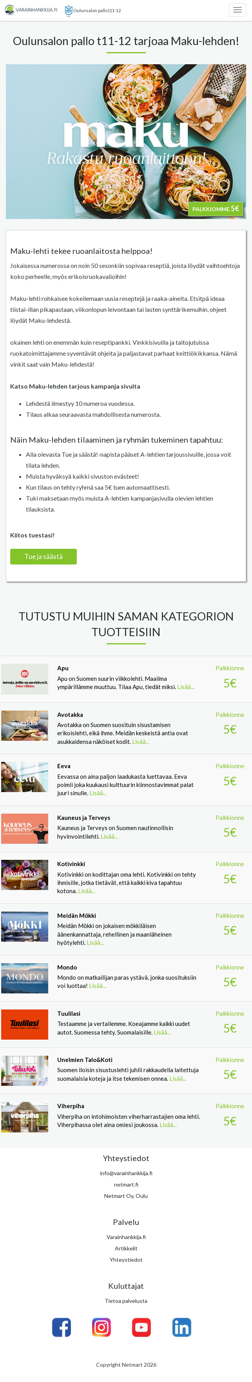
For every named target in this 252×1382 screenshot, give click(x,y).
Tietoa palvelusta (126, 1300)
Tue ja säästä (43, 556)
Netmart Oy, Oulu (126, 1195)
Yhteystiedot (126, 1259)
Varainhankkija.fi (126, 1237)
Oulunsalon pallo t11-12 (92, 11)
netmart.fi (126, 1184)
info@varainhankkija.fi (126, 1173)
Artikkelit (126, 1248)
